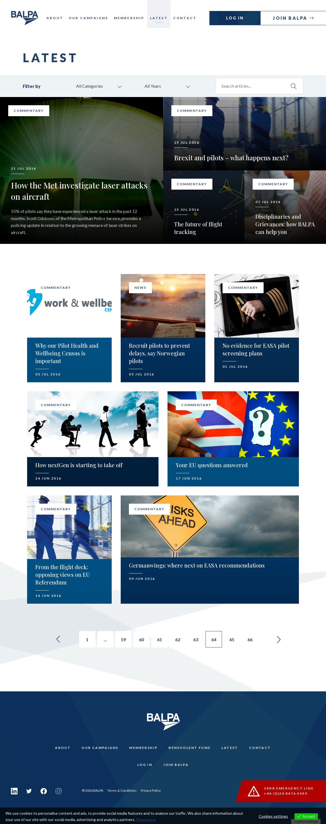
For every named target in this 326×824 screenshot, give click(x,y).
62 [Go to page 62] (177, 639)
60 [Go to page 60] (141, 639)
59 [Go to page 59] (123, 639)
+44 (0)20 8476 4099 (285, 793)
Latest (159, 18)
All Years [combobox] (153, 86)
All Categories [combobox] (89, 86)
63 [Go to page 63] (195, 639)
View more (145, 819)
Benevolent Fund (189, 748)
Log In (235, 18)
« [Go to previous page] (58, 639)
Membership (129, 18)
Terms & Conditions (122, 790)
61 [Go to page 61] (159, 639)
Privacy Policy (151, 790)
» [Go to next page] (279, 639)
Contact (185, 18)
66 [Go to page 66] (249, 639)
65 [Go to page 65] (231, 639)
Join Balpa (291, 18)
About (55, 18)
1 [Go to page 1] (87, 639)
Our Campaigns (88, 18)
